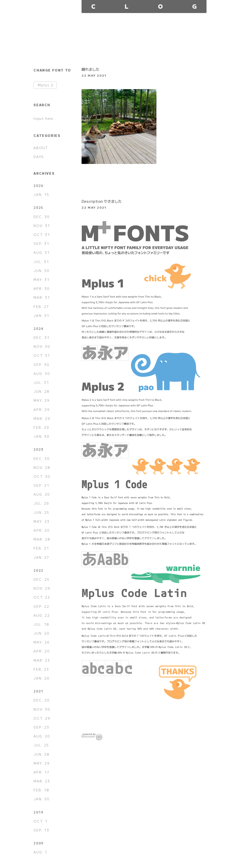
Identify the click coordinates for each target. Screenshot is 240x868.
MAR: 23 (41, 660)
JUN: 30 (41, 270)
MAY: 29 (41, 400)
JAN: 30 (41, 436)
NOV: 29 (41, 588)
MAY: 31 (41, 279)
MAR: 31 (41, 297)
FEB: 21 (41, 548)
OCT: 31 (41, 234)
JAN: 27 (41, 557)
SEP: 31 (41, 243)
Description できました (102, 201)
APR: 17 (41, 772)
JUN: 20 (41, 633)
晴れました (90, 69)
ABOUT (40, 147)
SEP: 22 (41, 606)
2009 (38, 843)
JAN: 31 (41, 315)
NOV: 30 (41, 346)
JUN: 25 (41, 512)
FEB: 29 (41, 427)
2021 (38, 691)
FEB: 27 (41, 306)
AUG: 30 (41, 373)
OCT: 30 (41, 476)
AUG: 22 (41, 615)
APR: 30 (41, 288)
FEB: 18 (41, 790)
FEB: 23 (41, 669)
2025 (38, 207)
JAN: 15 (41, 194)
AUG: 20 (41, 494)
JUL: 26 (41, 503)
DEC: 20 (41, 700)
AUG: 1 (40, 852)
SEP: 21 (41, 485)
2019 (38, 812)
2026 (38, 185)
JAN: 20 (41, 678)
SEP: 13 (41, 830)
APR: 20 (41, 530)
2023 (38, 449)
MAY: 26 (41, 642)
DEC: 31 (41, 337)
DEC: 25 (41, 579)
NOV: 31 (41, 225)
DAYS (38, 156)
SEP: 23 (41, 727)
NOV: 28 (41, 467)
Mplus (45, 85)
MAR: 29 (41, 418)
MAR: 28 (41, 539)
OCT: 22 (41, 597)
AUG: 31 (41, 252)
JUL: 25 (41, 745)
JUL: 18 (41, 624)
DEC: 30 (41, 216)
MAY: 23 (41, 521)
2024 (38, 328)
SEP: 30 (41, 364)
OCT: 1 (40, 821)
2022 (38, 570)
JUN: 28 (41, 391)
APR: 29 (41, 409)
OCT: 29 (41, 718)
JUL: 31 (41, 261)
